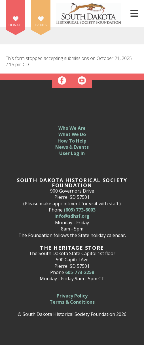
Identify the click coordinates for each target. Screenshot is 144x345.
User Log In (72, 153)
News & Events (72, 147)
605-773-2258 (79, 272)
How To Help (72, 141)
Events (40, 25)
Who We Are (72, 128)
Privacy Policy (72, 296)
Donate (15, 25)
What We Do (72, 134)
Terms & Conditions (72, 302)
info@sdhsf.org (72, 216)
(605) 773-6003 (80, 210)
